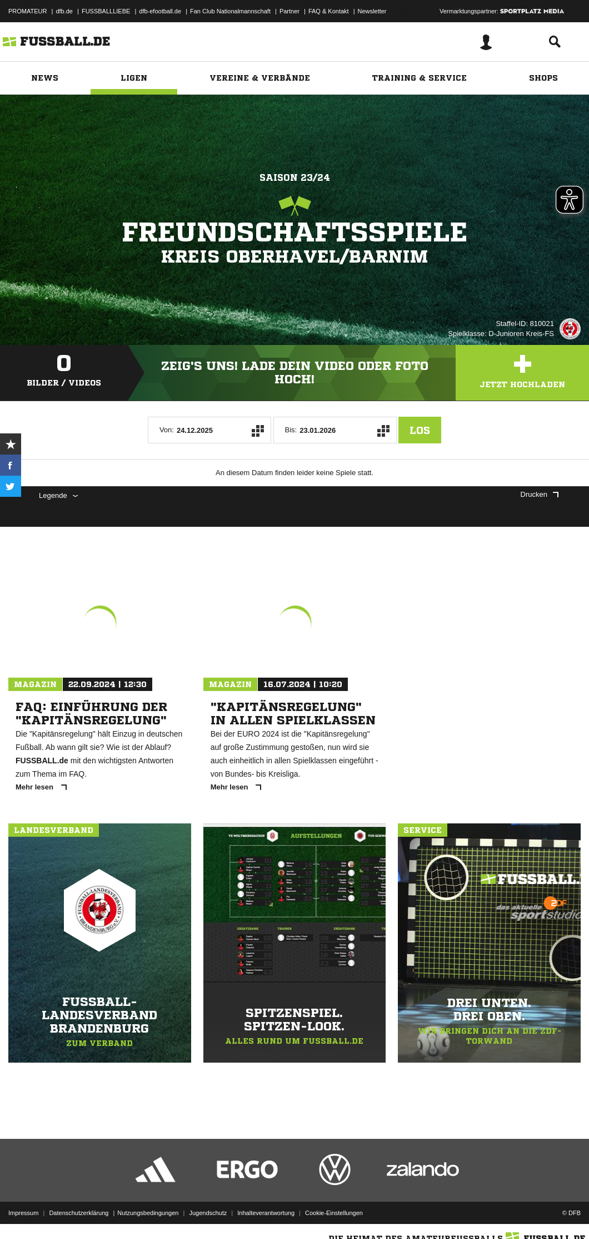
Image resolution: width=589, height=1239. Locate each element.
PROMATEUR (27, 11)
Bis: (291, 430)
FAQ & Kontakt (328, 11)
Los (420, 430)
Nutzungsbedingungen (147, 1213)
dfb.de (64, 11)
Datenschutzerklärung (78, 1213)
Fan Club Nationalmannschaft (230, 11)
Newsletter (372, 11)
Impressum (23, 1213)
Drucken (539, 494)
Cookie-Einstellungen (334, 1213)
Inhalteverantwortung (265, 1213)
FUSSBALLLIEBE (106, 11)
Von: (166, 430)
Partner (289, 11)
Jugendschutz (208, 1213)
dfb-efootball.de (160, 11)
